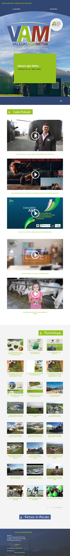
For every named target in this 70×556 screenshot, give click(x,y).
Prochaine (58, 509)
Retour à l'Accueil (37, 519)
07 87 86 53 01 (10, 554)
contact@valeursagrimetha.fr (14, 551)
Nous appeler (17, 9)
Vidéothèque (24, 112)
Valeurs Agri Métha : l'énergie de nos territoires (17, 3)
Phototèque (50, 334)
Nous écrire (54, 9)
